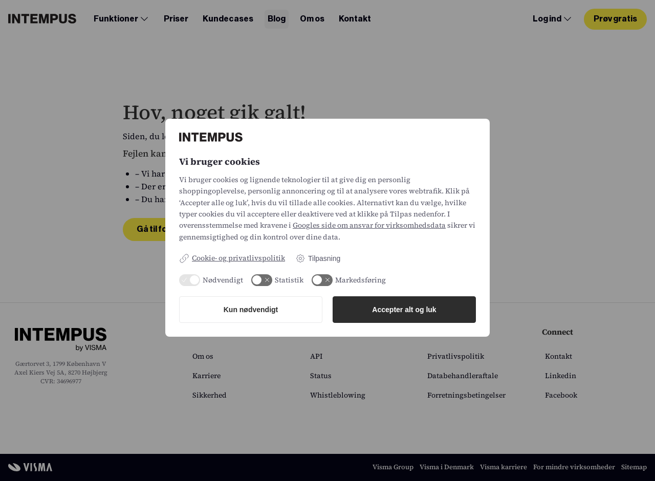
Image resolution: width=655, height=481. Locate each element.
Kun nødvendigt (251, 309)
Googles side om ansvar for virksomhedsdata (369, 225)
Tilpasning (317, 258)
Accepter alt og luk (404, 309)
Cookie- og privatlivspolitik (232, 258)
